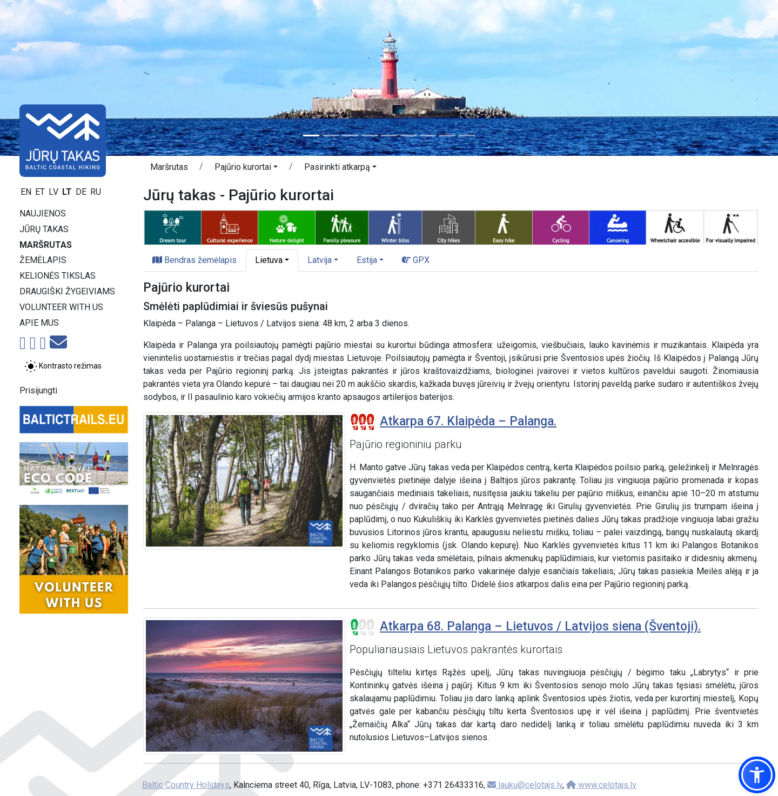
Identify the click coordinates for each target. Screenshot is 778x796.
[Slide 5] (389, 135)
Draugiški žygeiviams (67, 291)
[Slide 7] (428, 135)
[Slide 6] (408, 135)
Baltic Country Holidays (186, 785)
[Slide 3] (350, 135)
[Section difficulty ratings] (362, 422)
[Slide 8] (447, 135)
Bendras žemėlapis (194, 260)
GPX (416, 260)
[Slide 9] (467, 135)
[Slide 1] (311, 135)
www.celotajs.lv (601, 785)
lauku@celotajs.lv (524, 785)
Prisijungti (38, 390)
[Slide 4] (369, 135)
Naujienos (42, 213)
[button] (246, 168)
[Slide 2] (331, 135)
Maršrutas (45, 245)
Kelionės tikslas (57, 276)
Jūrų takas (44, 229)
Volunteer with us (61, 307)
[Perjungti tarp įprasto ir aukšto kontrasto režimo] (62, 366)
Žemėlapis (42, 260)
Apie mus (39, 323)
